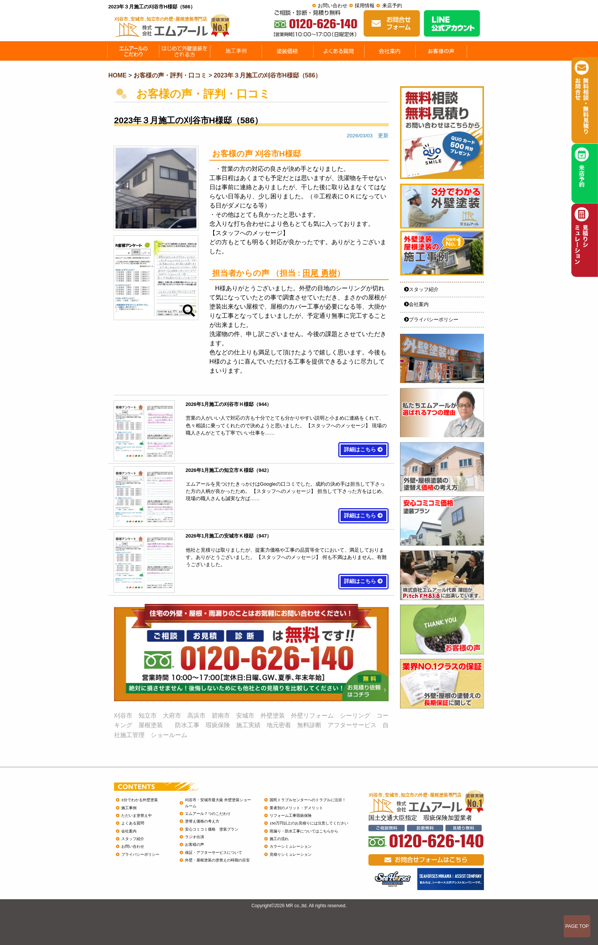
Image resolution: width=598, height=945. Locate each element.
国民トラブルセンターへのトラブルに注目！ (308, 800)
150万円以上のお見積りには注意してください (309, 823)
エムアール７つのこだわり (208, 813)
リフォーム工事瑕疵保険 (291, 815)
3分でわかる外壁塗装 (139, 800)
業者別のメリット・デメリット (296, 808)
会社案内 (416, 304)
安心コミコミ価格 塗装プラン (211, 829)
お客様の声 (194, 844)
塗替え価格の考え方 (202, 821)
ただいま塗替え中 (136, 815)
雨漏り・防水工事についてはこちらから (304, 831)
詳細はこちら (363, 449)
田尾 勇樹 (319, 273)
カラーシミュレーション (291, 846)
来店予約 (392, 5)
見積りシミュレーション (291, 854)
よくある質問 (132, 823)
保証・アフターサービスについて (213, 852)
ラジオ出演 (194, 837)
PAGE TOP (577, 926)
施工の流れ (279, 839)
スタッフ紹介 (421, 289)
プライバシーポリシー (431, 319)
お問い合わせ (332, 5)
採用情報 (365, 5)
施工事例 (129, 808)
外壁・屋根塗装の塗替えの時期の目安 (217, 860)
